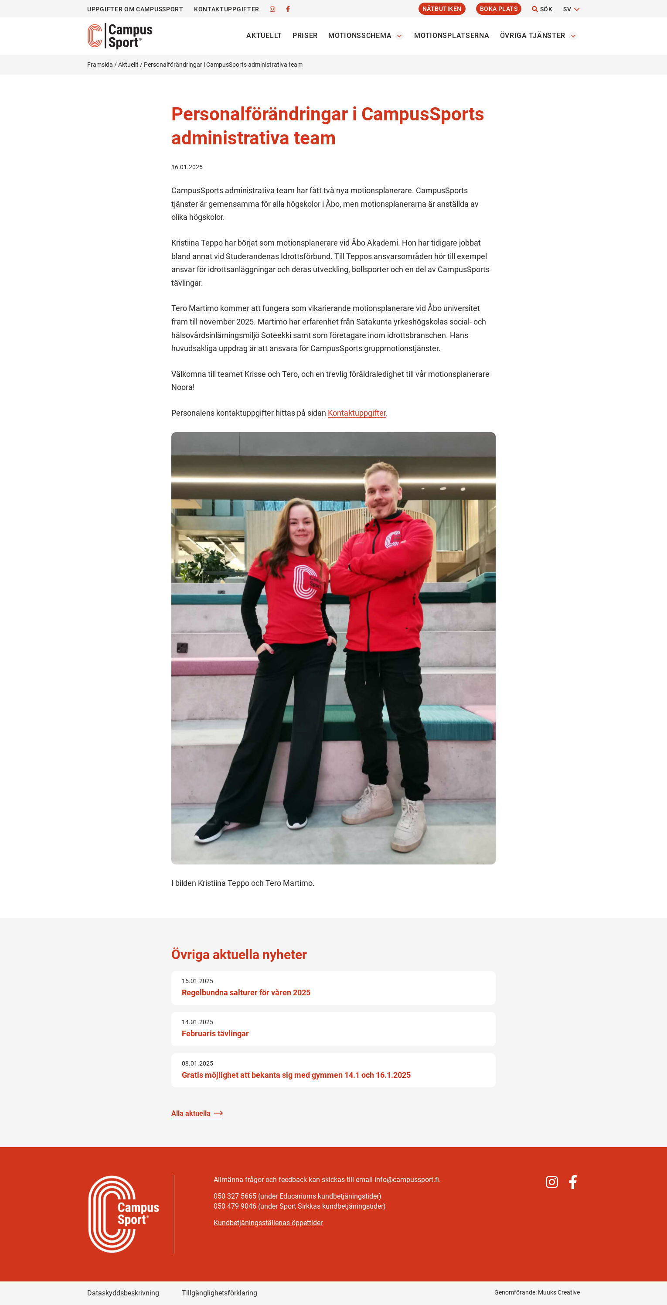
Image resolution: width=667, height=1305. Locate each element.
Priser (305, 35)
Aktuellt (264, 35)
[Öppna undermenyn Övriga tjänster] (573, 35)
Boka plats (499, 8)
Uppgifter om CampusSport (135, 9)
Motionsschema (359, 35)
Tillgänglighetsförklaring (219, 1293)
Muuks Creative (559, 1292)
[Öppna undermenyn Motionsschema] (399, 35)
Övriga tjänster (533, 35)
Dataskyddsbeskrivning (123, 1293)
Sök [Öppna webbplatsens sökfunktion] (542, 9)
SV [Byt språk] (567, 9)
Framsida (100, 64)
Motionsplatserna (451, 35)
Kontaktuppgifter (226, 9)
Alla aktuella (191, 1113)
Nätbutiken (442, 8)
